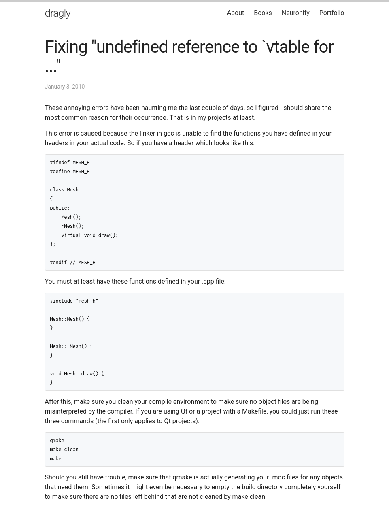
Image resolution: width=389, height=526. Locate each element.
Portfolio (331, 13)
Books (263, 13)
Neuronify (296, 13)
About (235, 13)
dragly (57, 13)
